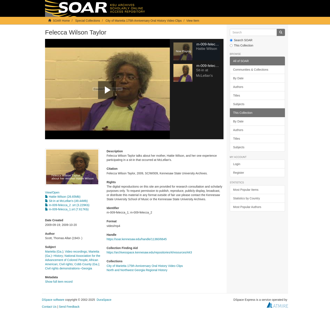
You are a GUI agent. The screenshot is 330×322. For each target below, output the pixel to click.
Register (238, 172)
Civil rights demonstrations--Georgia (68, 268)
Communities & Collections (250, 69)
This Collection (241, 45)
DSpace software (53, 299)
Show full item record (59, 281)
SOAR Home (61, 20)
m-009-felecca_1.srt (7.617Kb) (67, 209)
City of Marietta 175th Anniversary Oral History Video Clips (143, 20)
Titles (236, 95)
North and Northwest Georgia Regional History (136, 270)
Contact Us (49, 306)
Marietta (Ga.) (54, 251)
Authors (238, 87)
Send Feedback (69, 306)
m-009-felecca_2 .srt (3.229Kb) (67, 205)
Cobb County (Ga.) (86, 264)
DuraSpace (104, 299)
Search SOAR (241, 40)
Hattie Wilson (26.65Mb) (62, 196)
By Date (238, 78)
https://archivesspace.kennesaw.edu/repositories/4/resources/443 (149, 252)
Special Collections (87, 20)
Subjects (239, 104)
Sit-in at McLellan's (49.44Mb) (66, 201)
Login (236, 164)
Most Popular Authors (247, 207)
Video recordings (76, 251)
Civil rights (66, 264)
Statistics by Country (246, 198)
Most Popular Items (246, 189)
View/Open (52, 192)
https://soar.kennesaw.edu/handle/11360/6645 (136, 239)
